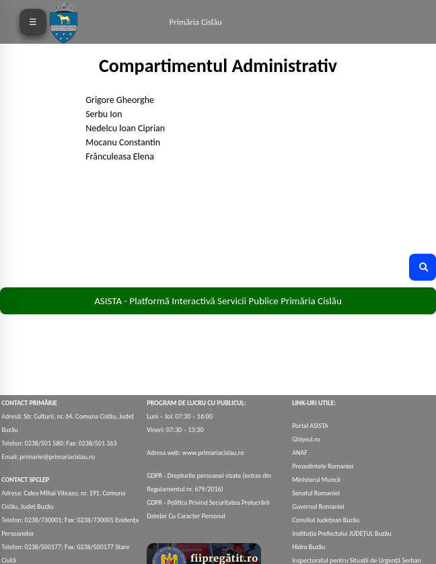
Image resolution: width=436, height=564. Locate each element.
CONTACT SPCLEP (25, 479)
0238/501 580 (44, 443)
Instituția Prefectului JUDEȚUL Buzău (341, 533)
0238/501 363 (96, 443)
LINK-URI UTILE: (314, 402)
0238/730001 (43, 520)
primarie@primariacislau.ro (57, 456)
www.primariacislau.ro (213, 452)
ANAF (299, 452)
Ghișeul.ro (306, 439)
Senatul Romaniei (316, 493)
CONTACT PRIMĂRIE (29, 402)
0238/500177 (43, 546)
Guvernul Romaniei (318, 506)
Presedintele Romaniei (322, 466)
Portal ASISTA (310, 425)
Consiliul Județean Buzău (325, 520)
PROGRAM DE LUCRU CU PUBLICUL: (196, 402)
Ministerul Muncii (316, 479)
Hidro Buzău (308, 546)
